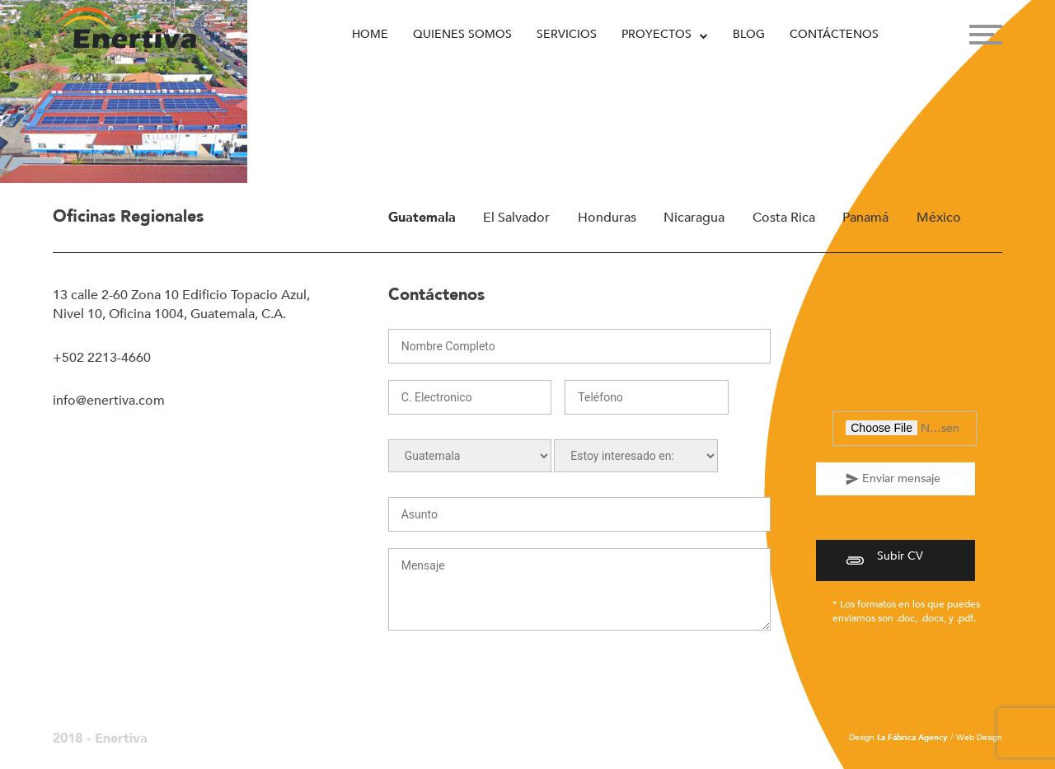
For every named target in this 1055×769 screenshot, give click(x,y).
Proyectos (656, 34)
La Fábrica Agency (912, 737)
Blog (749, 34)
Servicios (567, 34)
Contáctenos (834, 34)
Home (370, 34)
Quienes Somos (462, 34)
